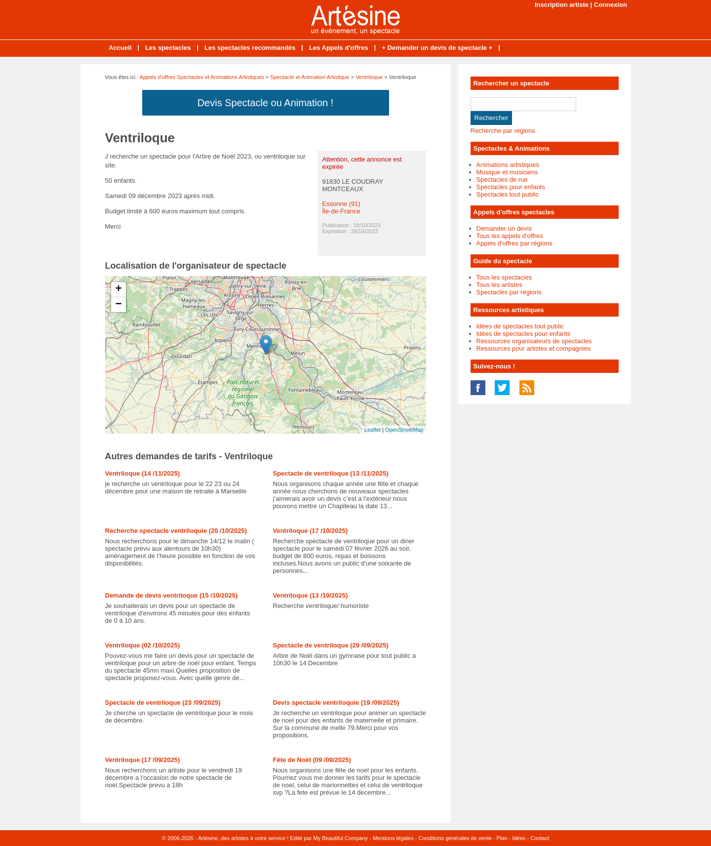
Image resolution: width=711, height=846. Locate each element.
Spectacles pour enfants (510, 187)
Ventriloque (369, 77)
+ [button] (118, 289)
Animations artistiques (507, 164)
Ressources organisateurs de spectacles (534, 341)
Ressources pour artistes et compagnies (533, 348)
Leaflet (372, 430)
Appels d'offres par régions (514, 243)
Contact (539, 838)
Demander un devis (504, 228)
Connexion (610, 4)
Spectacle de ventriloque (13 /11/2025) (331, 473)
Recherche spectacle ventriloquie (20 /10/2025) (176, 530)
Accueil (120, 47)
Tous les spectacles (504, 277)
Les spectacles (168, 47)
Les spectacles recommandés (249, 47)
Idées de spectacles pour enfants (523, 333)
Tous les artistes (499, 284)
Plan (502, 838)
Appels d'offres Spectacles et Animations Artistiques (202, 77)
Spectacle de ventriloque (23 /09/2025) (163, 702)
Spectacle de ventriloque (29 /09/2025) (331, 645)
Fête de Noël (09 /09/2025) (312, 760)
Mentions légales (393, 838)
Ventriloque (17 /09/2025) (142, 760)
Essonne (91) (341, 203)
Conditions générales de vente (455, 838)
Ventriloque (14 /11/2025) (142, 473)
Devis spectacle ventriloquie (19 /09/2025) (336, 702)
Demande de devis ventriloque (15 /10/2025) (171, 595)
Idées (518, 838)
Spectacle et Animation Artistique (309, 77)
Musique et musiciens (507, 172)
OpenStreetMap (404, 430)
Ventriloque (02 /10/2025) (142, 645)
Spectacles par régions (509, 292)
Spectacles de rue (502, 179)
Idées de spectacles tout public (520, 326)
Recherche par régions (503, 130)
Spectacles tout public (507, 194)
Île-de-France (341, 211)
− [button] (118, 304)
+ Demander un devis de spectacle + (437, 47)
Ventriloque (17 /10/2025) (310, 530)
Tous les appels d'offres (509, 236)
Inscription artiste (562, 4)
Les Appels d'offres (338, 47)
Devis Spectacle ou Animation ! (266, 102)
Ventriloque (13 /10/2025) (310, 595)
